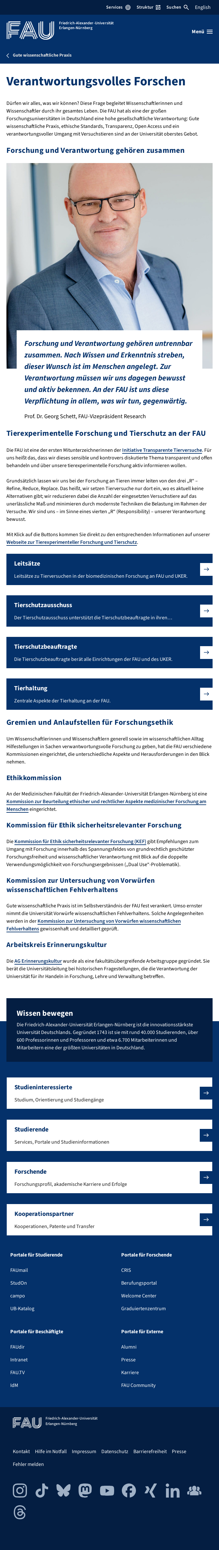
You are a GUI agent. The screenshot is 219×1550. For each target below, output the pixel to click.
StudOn (18, 1283)
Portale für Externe (142, 1331)
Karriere (130, 1372)
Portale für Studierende (36, 1254)
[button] (109, 569)
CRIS (126, 1270)
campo (17, 1295)
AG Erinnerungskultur (38, 961)
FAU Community (138, 1385)
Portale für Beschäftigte (36, 1331)
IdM (14, 1385)
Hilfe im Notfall (51, 1451)
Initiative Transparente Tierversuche (162, 450)
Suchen (177, 7)
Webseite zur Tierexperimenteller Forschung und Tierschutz (71, 542)
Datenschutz (114, 1451)
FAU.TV (17, 1372)
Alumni (129, 1346)
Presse (128, 1359)
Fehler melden (28, 1464)
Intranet (19, 1359)
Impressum (84, 1451)
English (203, 7)
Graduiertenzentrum (143, 1308)
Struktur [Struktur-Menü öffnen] (148, 7)
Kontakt (21, 1451)
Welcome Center (138, 1295)
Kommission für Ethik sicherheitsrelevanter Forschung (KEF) (80, 841)
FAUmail (19, 1270)
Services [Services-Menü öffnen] (118, 7)
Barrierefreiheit (150, 1451)
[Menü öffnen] (202, 32)
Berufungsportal (139, 1283)
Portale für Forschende (146, 1254)
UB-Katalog (22, 1308)
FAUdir (17, 1346)
